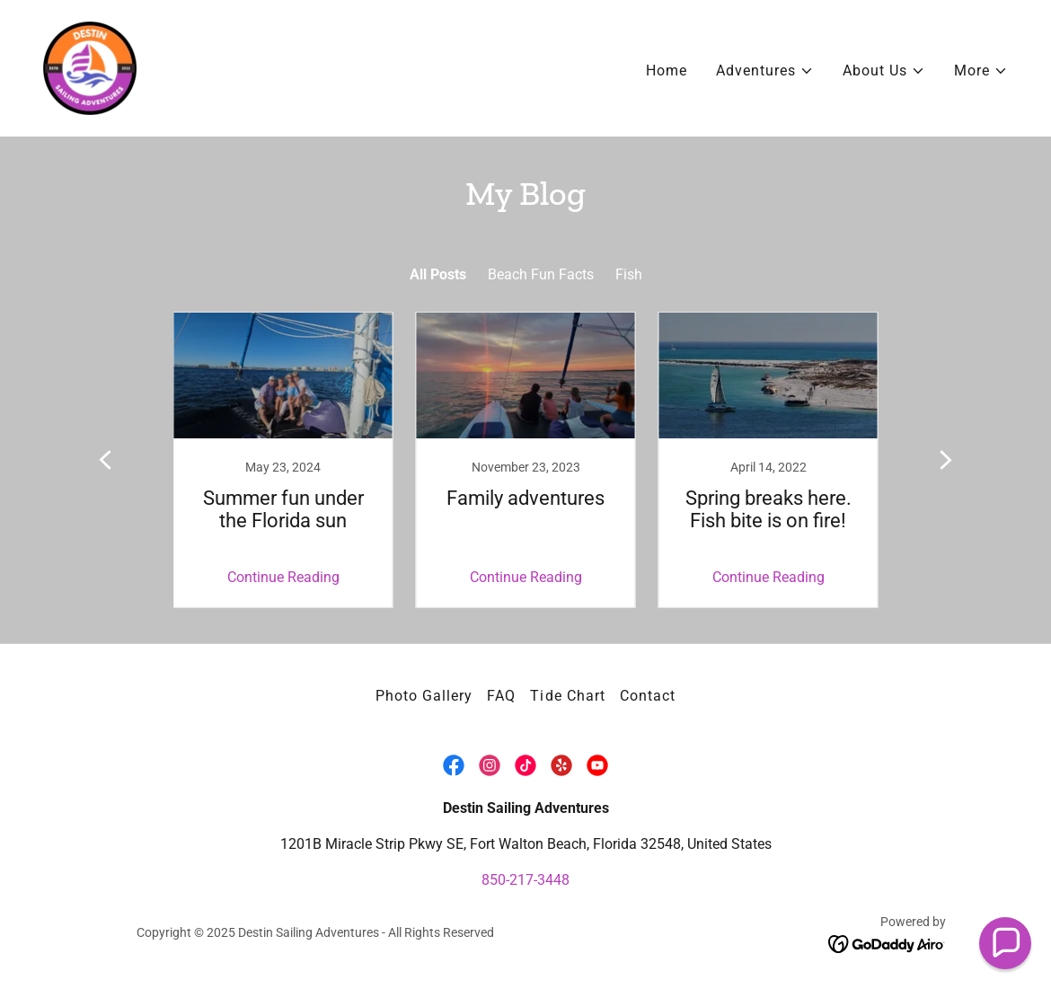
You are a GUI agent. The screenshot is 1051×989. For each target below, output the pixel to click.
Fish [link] (628, 274)
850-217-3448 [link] (525, 879)
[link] (90, 66)
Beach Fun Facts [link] (541, 274)
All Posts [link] (438, 274)
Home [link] (666, 70)
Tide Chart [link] (567, 695)
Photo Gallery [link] (424, 695)
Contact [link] (648, 695)
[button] (765, 71)
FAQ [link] (501, 695)
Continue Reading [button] (283, 577)
